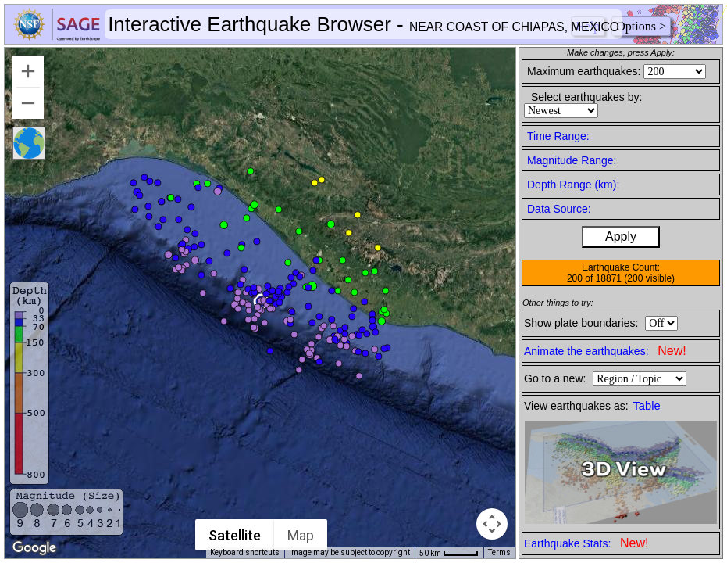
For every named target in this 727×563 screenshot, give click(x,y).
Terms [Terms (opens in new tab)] (499, 552)
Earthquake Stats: (586, 543)
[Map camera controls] (492, 524)
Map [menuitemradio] (300, 535)
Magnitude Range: (571, 160)
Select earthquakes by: (586, 97)
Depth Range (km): (573, 184)
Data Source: (559, 209)
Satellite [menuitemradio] (234, 535)
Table (647, 406)
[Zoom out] (28, 103)
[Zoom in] (28, 71)
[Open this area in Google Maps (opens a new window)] (34, 548)
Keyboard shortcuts (245, 552)
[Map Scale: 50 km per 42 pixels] (449, 552)
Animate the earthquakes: (605, 350)
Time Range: (558, 136)
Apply (620, 236)
